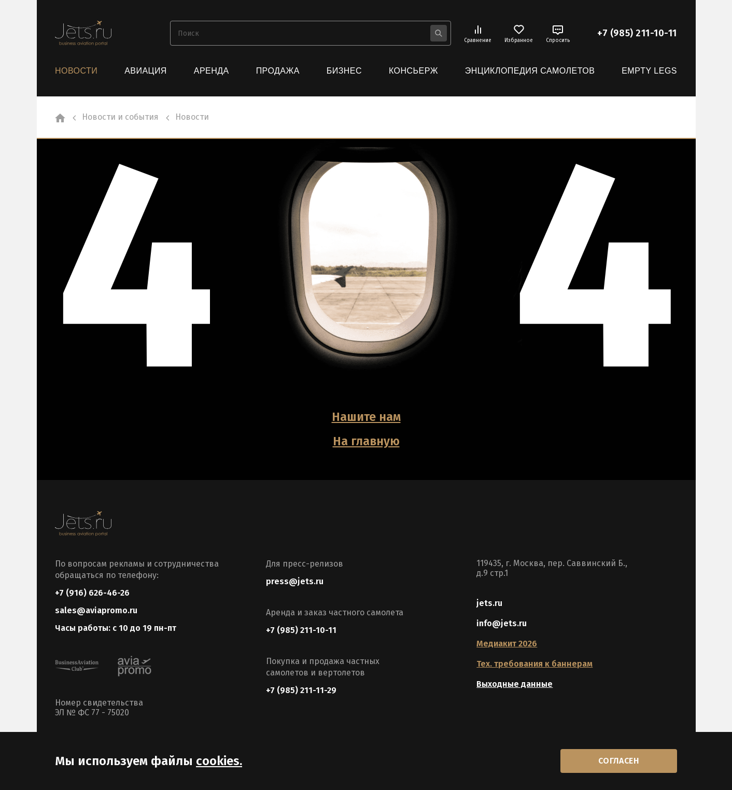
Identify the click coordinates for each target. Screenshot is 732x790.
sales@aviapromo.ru (96, 610)
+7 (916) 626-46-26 (92, 592)
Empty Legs (649, 70)
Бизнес (344, 70)
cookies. (219, 760)
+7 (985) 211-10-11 (637, 33)
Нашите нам (366, 417)
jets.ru (489, 602)
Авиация (145, 70)
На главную (366, 440)
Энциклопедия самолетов (530, 70)
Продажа (278, 70)
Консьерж (413, 70)
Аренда (211, 70)
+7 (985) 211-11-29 (301, 689)
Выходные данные (514, 683)
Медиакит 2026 (506, 642)
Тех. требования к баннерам (534, 663)
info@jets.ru (501, 622)
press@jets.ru (294, 580)
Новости (76, 70)
